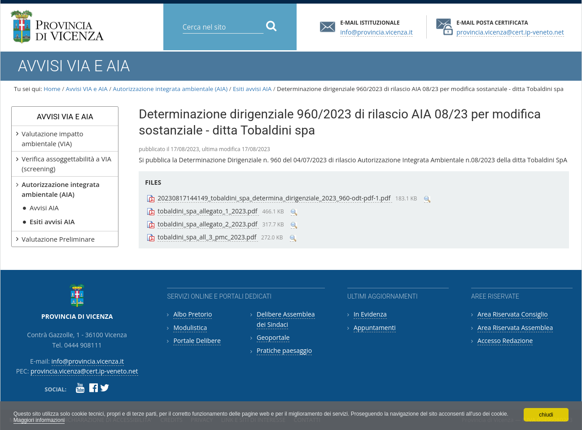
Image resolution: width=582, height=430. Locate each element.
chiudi (546, 415)
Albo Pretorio (192, 314)
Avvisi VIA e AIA (87, 89)
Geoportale (273, 337)
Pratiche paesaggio (284, 350)
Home (52, 89)
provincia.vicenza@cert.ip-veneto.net (510, 31)
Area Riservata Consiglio (512, 314)
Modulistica (190, 327)
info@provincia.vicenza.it (376, 31)
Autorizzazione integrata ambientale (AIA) (170, 89)
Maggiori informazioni (39, 420)
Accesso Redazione (505, 340)
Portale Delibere (196, 340)
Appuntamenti (375, 327)
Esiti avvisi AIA (252, 89)
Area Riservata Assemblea (515, 327)
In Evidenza (370, 314)
